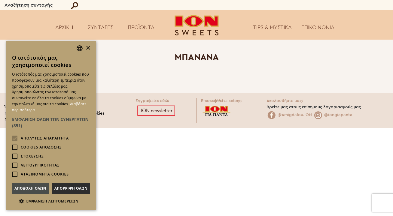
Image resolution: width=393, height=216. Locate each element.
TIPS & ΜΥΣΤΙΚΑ (272, 27)
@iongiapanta (332, 115)
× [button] (88, 48)
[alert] (51, 125)
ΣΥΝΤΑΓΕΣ (100, 27)
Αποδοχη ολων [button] (30, 188)
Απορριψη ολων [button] (70, 188)
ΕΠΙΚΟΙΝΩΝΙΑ (317, 27)
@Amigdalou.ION (289, 115)
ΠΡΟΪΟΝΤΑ (141, 27)
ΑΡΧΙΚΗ (64, 27)
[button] (51, 122)
